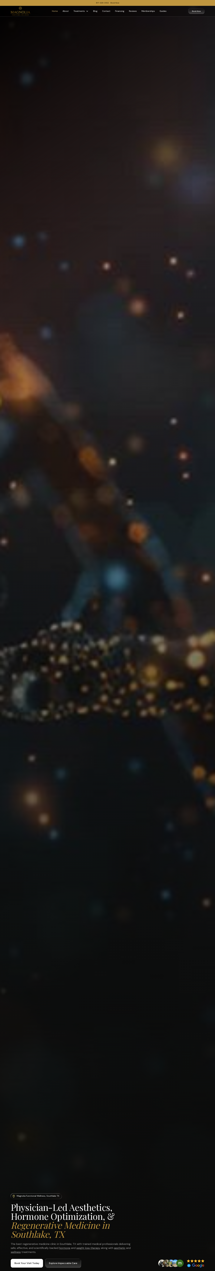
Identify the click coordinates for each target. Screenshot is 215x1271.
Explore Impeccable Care (63, 1263)
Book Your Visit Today (26, 1263)
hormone (64, 1248)
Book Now (196, 11)
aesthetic (119, 1248)
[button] (81, 11)
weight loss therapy (88, 1248)
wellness (16, 1252)
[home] (20, 11)
